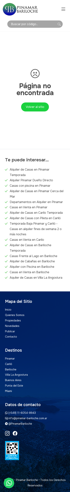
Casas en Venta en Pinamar (28, 207)
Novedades (12, 326)
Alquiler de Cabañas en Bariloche (32, 261)
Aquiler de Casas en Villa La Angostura (36, 278)
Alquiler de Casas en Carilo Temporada (36, 213)
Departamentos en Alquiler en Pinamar (36, 202)
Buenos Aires (13, 380)
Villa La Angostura (16, 374)
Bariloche (10, 369)
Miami (8, 391)
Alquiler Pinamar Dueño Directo (31, 180)
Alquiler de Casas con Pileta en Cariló (35, 218)
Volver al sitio (35, 107)
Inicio (8, 309)
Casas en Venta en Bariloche (29, 272)
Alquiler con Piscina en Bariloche (32, 267)
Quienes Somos (14, 315)
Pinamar (10, 358)
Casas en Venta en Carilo (27, 240)
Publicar (10, 331)
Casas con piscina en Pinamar (30, 186)
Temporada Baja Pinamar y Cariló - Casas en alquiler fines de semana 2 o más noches (36, 229)
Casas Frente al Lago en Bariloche (33, 256)
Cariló (8, 364)
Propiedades (13, 320)
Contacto (11, 336)
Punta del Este (14, 385)
